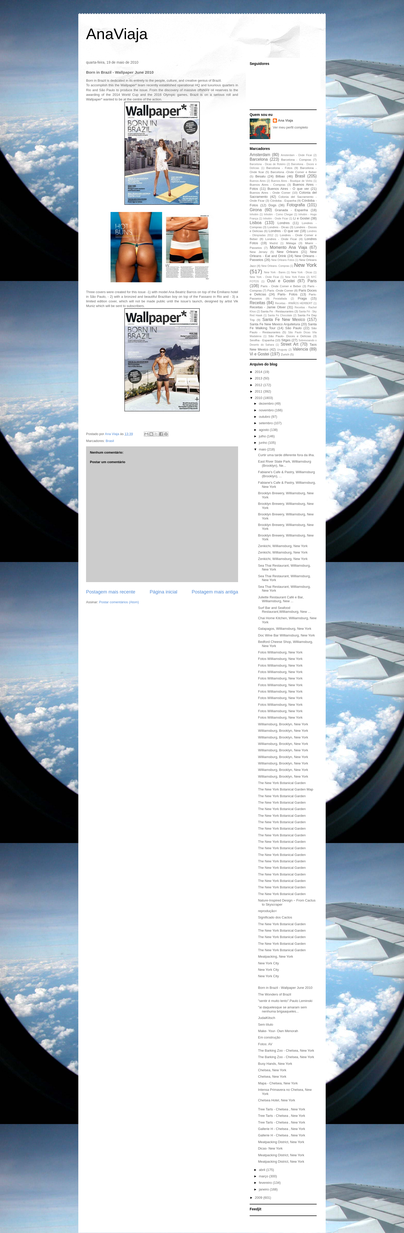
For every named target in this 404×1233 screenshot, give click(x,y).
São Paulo (293, 328)
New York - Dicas (301, 272)
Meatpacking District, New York (281, 1142)
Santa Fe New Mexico (283, 319)
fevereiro (266, 1183)
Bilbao (280, 176)
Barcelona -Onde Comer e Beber (294, 172)
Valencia (300, 349)
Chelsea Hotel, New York (276, 1100)
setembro (266, 423)
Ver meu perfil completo (290, 127)
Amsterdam (260, 154)
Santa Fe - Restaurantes (277, 311)
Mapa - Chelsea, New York (278, 1083)
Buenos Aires (258, 181)
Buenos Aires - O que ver (288, 189)
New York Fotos (295, 277)
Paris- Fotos (287, 294)
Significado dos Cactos (275, 917)
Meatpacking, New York (275, 956)
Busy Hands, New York (275, 1064)
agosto (264, 430)
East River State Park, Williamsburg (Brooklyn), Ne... (284, 463)
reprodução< (267, 911)
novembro (267, 410)
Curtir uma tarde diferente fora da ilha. (286, 455)
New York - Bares (275, 272)
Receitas (257, 303)
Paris (312, 281)
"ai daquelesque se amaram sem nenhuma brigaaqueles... (282, 1009)
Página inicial (163, 591)
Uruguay (282, 349)
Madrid (274, 243)
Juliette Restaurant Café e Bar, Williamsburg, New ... (281, 599)
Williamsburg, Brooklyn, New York (283, 724)
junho (263, 443)
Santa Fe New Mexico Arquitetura (275, 324)
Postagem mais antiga (215, 591)
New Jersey (258, 251)
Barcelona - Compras (296, 159)
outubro (265, 417)
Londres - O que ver (284, 231)
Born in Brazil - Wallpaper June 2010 (285, 988)
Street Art (289, 344)
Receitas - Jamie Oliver (268, 307)
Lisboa (256, 222)
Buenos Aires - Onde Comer (270, 192)
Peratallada (280, 298)
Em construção (269, 1037)
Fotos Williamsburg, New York (280, 652)
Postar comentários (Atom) (119, 602)
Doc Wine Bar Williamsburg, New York (286, 635)
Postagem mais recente (110, 591)
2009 (259, 1198)
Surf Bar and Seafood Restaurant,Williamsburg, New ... (284, 610)
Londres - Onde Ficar (281, 239)
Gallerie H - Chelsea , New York (281, 1129)
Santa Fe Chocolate (280, 315)
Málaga (291, 243)
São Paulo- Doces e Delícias (289, 336)
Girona (256, 210)
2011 (259, 391)
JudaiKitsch (266, 1018)
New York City (268, 963)
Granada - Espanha (291, 210)
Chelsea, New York (272, 1070)
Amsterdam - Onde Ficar (296, 155)
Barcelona (259, 159)
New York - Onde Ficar (264, 277)
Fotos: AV (265, 1044)
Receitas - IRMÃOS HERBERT (294, 303)
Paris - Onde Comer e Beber (281, 286)
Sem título (265, 1024)
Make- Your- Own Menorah (278, 1031)
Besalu (260, 176)
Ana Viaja (285, 120)
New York (305, 265)
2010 (259, 398)
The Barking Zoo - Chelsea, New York (286, 1050)
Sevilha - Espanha (262, 340)
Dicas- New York (270, 1148)
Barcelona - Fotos (279, 167)
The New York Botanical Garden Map (285, 789)
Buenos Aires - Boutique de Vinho (291, 181)
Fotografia (296, 205)
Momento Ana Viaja (288, 247)
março (264, 1176)
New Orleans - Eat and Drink (283, 254)
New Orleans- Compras (275, 266)
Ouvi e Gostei (281, 281)
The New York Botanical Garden (282, 783)
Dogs (272, 205)
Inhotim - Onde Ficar (275, 218)
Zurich (285, 354)
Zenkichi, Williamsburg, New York (282, 546)
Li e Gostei (301, 218)
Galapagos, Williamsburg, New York (284, 629)
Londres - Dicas (278, 227)
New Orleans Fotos (282, 260)
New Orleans (287, 252)
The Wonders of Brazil (274, 994)
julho (263, 436)
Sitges (286, 340)
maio (263, 449)
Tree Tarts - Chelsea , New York (281, 1109)
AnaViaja (117, 33)
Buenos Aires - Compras (267, 184)
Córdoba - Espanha (283, 200)
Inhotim (254, 214)
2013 (259, 378)
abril (262, 1170)
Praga (302, 298)
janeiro (264, 1189)
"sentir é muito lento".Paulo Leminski (285, 1001)
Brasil (110, 441)
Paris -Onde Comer (280, 290)
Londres (283, 223)
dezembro (267, 403)
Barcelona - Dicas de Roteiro (267, 164)
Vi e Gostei (259, 354)
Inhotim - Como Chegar (278, 214)
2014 (259, 372)
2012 (259, 385)
